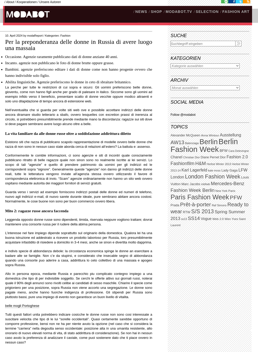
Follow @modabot (183, 115)
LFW (242, 170)
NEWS (141, 12)
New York (221, 190)
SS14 (194, 218)
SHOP (156, 12)
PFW (236, 197)
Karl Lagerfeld (194, 170)
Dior (223, 157)
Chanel (176, 157)
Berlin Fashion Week (204, 145)
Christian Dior (191, 157)
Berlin (208, 142)
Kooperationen (27, 2)
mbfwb (205, 184)
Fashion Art (235, 12)
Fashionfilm (183, 163)
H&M (200, 163)
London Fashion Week (212, 177)
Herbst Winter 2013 (219, 164)
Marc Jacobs (190, 184)
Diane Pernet (210, 157)
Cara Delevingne (238, 150)
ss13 (184, 218)
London (177, 177)
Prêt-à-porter (195, 204)
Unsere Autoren (50, 2)
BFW (224, 151)
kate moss (214, 170)
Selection (207, 12)
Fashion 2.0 (237, 157)
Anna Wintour (210, 135)
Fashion (65, 35)
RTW (186, 212)
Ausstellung (230, 135)
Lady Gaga (229, 170)
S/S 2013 (202, 211)
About (10, 2)
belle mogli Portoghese (22, 306)
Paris (231, 191)
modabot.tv (179, 12)
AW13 (177, 142)
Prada (175, 205)
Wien (227, 218)
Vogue (206, 219)
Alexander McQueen (185, 135)
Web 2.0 (218, 219)
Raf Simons (219, 205)
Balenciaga (192, 143)
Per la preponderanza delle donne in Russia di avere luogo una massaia (78, 44)
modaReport (35, 35)
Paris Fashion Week (200, 197)
